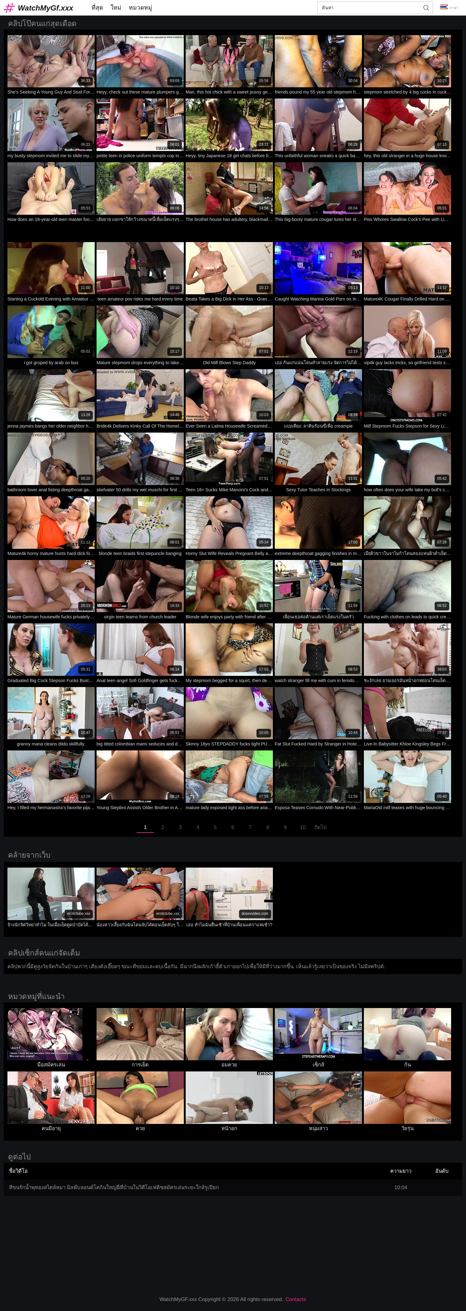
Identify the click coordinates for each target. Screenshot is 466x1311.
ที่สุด (97, 7)
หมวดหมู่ (140, 7)
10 (303, 827)
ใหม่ (116, 7)
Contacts (295, 1299)
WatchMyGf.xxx (45, 8)
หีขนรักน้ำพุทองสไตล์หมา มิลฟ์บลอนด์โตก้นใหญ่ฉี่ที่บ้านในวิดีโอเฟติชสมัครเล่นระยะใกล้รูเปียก (114, 1187)
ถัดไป (320, 827)
